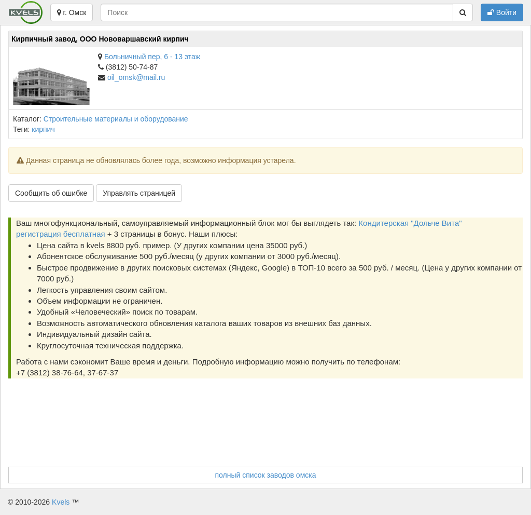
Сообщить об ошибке (51, 193)
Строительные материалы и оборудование (116, 119)
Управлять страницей (139, 193)
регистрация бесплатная (60, 233)
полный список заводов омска (265, 475)
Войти (501, 12)
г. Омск (72, 12)
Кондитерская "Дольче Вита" (410, 223)
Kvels (60, 502)
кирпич (43, 129)
